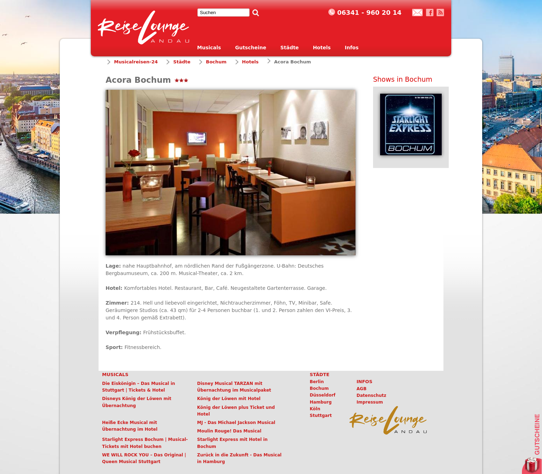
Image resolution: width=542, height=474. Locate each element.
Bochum (216, 61)
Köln (315, 408)
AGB (361, 388)
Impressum (370, 402)
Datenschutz (371, 395)
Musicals (209, 47)
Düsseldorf (322, 395)
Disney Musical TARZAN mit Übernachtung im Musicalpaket (234, 387)
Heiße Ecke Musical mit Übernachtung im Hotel (129, 426)
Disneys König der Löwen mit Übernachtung (136, 402)
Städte (289, 47)
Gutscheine (250, 47)
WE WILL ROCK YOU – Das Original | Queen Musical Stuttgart (144, 458)
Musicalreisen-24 (136, 61)
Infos (352, 47)
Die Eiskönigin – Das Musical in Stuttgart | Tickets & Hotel (138, 387)
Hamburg (321, 402)
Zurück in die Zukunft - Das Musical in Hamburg (239, 458)
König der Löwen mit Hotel (228, 398)
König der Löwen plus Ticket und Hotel (236, 411)
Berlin (317, 381)
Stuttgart (321, 415)
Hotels (322, 47)
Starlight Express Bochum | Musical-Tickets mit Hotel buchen (145, 443)
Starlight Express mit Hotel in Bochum (232, 443)
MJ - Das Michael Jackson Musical (236, 422)
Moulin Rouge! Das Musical (229, 431)
